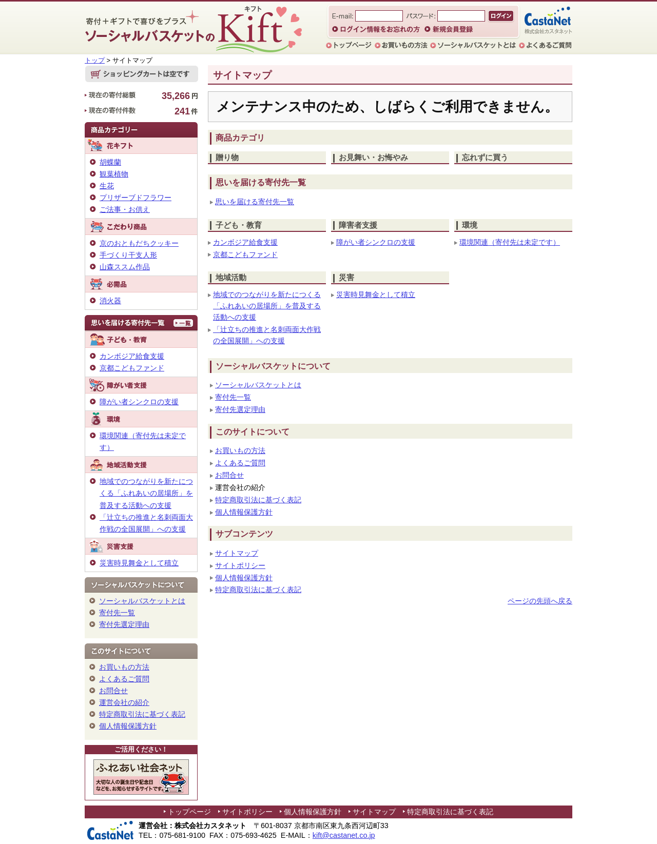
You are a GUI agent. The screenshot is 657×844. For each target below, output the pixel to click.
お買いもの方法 (240, 451)
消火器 (110, 301)
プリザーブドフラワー (135, 197)
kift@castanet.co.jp (344, 835)
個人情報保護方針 (244, 512)
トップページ (189, 812)
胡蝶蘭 (110, 162)
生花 (107, 186)
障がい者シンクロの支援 (375, 242)
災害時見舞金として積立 (375, 295)
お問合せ (229, 475)
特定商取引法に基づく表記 (258, 500)
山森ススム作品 (125, 267)
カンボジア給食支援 (245, 242)
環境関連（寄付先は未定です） (509, 242)
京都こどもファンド (245, 255)
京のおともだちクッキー (139, 243)
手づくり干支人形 (128, 255)
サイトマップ (236, 553)
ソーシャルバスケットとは (258, 385)
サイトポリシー (240, 566)
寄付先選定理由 (240, 410)
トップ (95, 60)
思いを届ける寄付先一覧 (254, 202)
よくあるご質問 (240, 463)
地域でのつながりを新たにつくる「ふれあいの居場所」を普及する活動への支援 (267, 306)
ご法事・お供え (125, 209)
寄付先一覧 (233, 397)
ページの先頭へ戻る (540, 601)
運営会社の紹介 (124, 702)
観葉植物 (114, 174)
